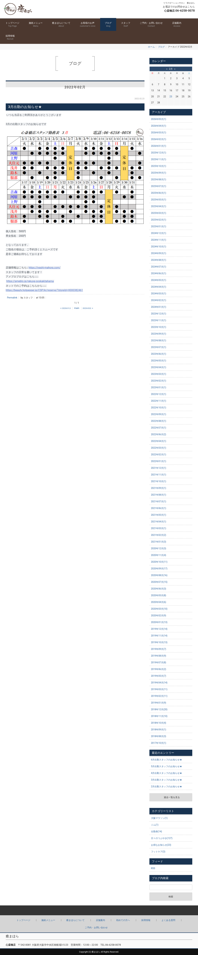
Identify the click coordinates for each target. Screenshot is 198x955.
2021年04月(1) (158, 521)
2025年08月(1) (158, 179)
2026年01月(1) (158, 146)
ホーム (151, 46)
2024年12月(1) (158, 233)
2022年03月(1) (158, 447)
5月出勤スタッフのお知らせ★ (166, 766)
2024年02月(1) (158, 300)
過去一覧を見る (172, 797)
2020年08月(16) (159, 575)
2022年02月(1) (158, 454)
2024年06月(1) (158, 273)
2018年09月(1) (158, 729)
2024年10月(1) (158, 246)
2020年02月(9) (158, 615)
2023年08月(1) (158, 340)
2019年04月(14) (159, 682)
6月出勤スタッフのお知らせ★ (166, 759)
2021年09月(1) (158, 488)
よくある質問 (168, 920)
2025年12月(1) (158, 152)
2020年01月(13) (159, 622)
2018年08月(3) (158, 736)
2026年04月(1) (158, 126)
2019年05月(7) (158, 676)
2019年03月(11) (159, 689)
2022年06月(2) (158, 434)
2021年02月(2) (158, 535)
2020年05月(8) (158, 595)
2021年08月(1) (158, 494)
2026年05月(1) (158, 119)
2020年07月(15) (159, 582)
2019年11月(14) (159, 635)
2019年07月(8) (158, 662)
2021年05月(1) (158, 515)
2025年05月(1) (158, 199)
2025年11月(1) (158, 159)
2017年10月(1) (158, 743)
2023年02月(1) (158, 380)
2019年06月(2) (158, 669)
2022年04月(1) (158, 441)
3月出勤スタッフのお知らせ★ (166, 779)
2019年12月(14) (159, 629)
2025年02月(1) (158, 219)
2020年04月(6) (158, 602)
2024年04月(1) (158, 287)
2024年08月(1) (158, 260)
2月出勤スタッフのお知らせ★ (166, 786)
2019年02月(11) (159, 696)
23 (171, 96)
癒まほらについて (61, 25)
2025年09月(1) (158, 172)
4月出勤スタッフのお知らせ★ (166, 773)
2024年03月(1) (158, 293)
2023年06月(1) (158, 354)
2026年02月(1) (158, 139)
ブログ (108, 25)
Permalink (12, 297)
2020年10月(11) (159, 562)
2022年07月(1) (158, 427)
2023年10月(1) (158, 327)
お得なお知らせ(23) (161, 845)
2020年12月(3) (158, 548)
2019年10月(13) (159, 642)
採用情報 (10, 38)
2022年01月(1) (158, 461)
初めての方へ (123, 920)
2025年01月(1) (158, 226)
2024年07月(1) (158, 266)
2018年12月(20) (159, 709)
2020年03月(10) (159, 608)
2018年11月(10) (159, 716)
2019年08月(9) (158, 655)
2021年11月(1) (158, 474)
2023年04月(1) (158, 367)
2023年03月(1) (158, 374)
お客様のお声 (87, 25)
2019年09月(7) (158, 649)
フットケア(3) (158, 851)
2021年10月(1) (158, 481)
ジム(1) (155, 824)
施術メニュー (36, 25)
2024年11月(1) (158, 240)
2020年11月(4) (158, 555)
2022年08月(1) (158, 421)
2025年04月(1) (158, 206)
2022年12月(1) (158, 394)
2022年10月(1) (158, 407)
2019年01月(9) (158, 702)
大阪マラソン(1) (159, 818)
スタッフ (125, 25)
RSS (153, 868)
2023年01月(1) (158, 387)
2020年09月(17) (159, 568)
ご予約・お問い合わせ (151, 25)
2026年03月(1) (158, 132)
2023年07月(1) (158, 347)
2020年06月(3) (158, 588)
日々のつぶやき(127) (161, 838)
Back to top (99, 910)
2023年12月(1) (158, 313)
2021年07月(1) (158, 501)
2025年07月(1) (158, 186)
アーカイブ (159, 112)
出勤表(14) (156, 831)
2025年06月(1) (158, 193)
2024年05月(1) (158, 280)
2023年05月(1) (158, 360)
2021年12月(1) (158, 468)
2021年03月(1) (158, 528)
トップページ (12, 25)
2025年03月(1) (158, 213)
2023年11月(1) (158, 320)
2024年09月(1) (158, 253)
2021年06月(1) (158, 508)
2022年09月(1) (158, 414)
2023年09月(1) (158, 333)
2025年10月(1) (158, 166)
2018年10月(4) (158, 723)
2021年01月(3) (158, 541)
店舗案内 (176, 25)
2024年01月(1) (158, 307)
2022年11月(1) (158, 401)
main (76, 308)
